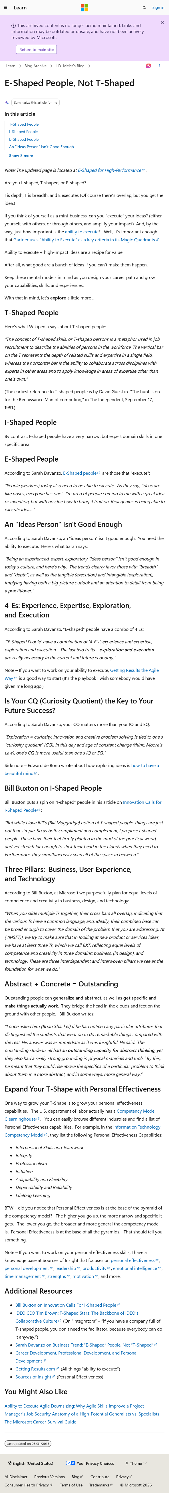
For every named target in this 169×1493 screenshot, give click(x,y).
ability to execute (81, 231)
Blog (75, 1476)
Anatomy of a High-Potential (80, 1414)
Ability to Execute (22, 1406)
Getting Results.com (35, 1369)
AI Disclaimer (16, 1476)
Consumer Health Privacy (27, 1485)
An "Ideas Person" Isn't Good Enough (41, 146)
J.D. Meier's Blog (70, 65)
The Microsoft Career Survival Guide (40, 1422)
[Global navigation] (5, 8)
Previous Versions (49, 1476)
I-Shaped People (23, 131)
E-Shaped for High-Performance (109, 170)
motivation (83, 1276)
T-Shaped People (24, 124)
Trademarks (99, 1485)
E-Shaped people (79, 473)
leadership (65, 1268)
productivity (94, 1268)
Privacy (122, 1476)
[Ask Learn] (148, 66)
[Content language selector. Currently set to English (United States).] (31, 1463)
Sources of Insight (33, 1377)
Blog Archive (36, 65)
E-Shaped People (24, 139)
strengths (56, 1276)
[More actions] (159, 66)
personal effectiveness (133, 1260)
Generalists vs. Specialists (134, 1414)
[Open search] (144, 8)
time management (23, 1276)
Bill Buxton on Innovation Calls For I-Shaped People (65, 1305)
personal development (27, 1268)
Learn (10, 65)
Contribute (99, 1476)
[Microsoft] (84, 7)
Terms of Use (71, 1485)
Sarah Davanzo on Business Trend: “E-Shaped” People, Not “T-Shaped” (84, 1345)
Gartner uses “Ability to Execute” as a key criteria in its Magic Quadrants (84, 239)
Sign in (158, 7)
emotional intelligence (135, 1268)
